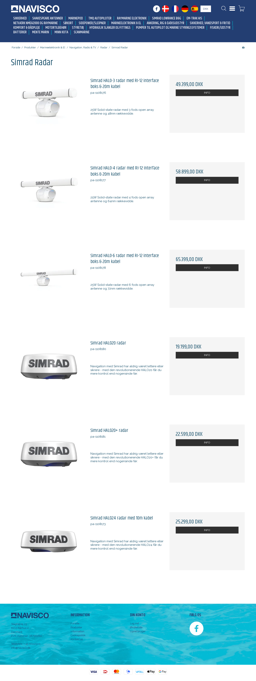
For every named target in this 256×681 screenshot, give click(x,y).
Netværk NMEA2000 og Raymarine (35, 23)
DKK (205, 8)
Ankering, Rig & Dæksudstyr (165, 23)
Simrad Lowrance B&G (166, 18)
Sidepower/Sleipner (92, 23)
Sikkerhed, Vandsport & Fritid (210, 23)
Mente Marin (40, 32)
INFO (207, 92)
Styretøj (78, 28)
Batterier (20, 32)
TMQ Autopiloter (99, 18)
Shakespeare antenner (47, 18)
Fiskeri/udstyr (220, 28)
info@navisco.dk (20, 647)
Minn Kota (61, 32)
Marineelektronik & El (126, 23)
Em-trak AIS (194, 18)
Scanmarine (81, 32)
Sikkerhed (20, 18)
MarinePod (75, 18)
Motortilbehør (55, 28)
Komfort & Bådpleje (26, 28)
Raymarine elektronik (132, 18)
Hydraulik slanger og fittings (109, 28)
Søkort (68, 23)
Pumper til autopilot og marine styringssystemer (170, 28)
